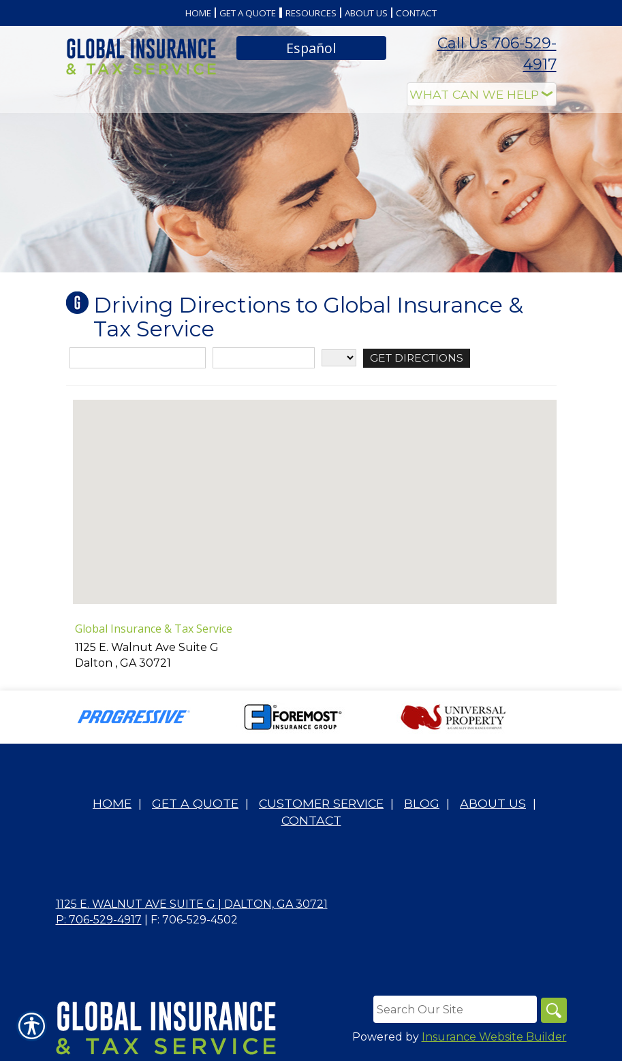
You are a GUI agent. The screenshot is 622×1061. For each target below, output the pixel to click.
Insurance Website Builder (494, 1037)
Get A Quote (195, 803)
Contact (311, 820)
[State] (339, 357)
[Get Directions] (419, 358)
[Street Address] (137, 357)
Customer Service (321, 803)
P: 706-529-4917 (99, 919)
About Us (493, 803)
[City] (264, 357)
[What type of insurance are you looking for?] (482, 94)
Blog (421, 803)
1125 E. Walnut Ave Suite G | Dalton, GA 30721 (192, 904)
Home (112, 803)
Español (311, 48)
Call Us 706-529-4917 (497, 54)
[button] (315, 489)
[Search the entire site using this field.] (453, 1009)
